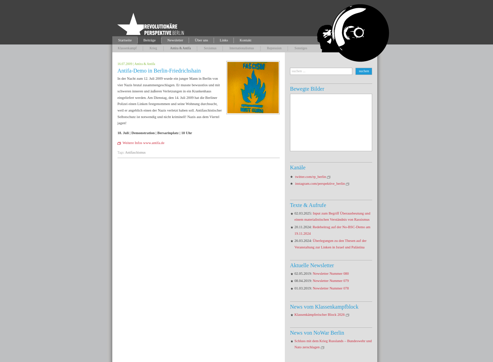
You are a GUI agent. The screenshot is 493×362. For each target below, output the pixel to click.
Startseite (125, 40)
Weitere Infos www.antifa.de (143, 143)
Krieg (153, 48)
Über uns (201, 40)
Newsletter (175, 40)
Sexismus (210, 48)
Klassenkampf (127, 48)
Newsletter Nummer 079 (331, 281)
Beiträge (149, 40)
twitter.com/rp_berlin (310, 177)
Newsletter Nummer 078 (331, 288)
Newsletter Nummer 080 (331, 273)
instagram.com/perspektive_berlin (320, 183)
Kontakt (245, 40)
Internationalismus (241, 48)
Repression (274, 48)
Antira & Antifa (180, 48)
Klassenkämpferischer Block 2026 (319, 314)
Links (224, 40)
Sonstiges (300, 48)
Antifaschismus (135, 152)
